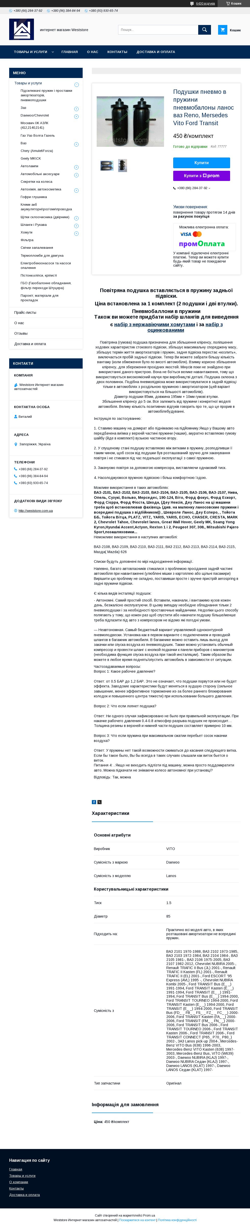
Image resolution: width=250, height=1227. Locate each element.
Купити (202, 163)
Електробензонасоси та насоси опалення (46, 265)
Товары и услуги (30, 52)
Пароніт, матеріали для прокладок (39, 298)
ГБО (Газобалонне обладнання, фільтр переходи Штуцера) (46, 285)
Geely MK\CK (31, 158)
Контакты (117, 52)
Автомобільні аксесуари (40, 174)
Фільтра (27, 240)
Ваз (24, 143)
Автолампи (29, 166)
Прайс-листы (25, 312)
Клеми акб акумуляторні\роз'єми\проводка (46, 207)
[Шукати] (204, 30)
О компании (18, 1182)
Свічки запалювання (37, 248)
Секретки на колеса (36, 182)
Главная (69, 52)
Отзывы (21, 333)
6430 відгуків (205, 3)
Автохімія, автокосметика (41, 189)
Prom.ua (149, 1215)
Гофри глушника (34, 197)
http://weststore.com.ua (36, 511)
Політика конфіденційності (177, 1220)
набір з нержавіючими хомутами (154, 324)
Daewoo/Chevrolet (35, 115)
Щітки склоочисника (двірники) (45, 217)
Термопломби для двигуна (42, 255)
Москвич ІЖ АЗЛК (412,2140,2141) (34, 125)
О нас (92, 52)
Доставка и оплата (155, 52)
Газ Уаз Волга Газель (38, 135)
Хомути (26, 232)
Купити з (201, 176)
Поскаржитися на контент (137, 1220)
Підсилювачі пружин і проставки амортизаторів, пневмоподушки (46, 95)
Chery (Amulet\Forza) (37, 151)
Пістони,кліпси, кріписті (39, 275)
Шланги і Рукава (34, 225)
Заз (23, 108)
